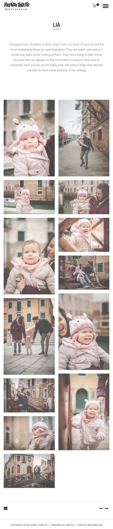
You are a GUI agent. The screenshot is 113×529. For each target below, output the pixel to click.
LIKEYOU (69, 525)
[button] (94, 6)
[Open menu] (105, 6)
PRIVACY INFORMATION (90, 525)
